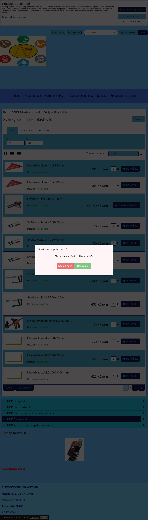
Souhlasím (83, 266)
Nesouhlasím (65, 266)
